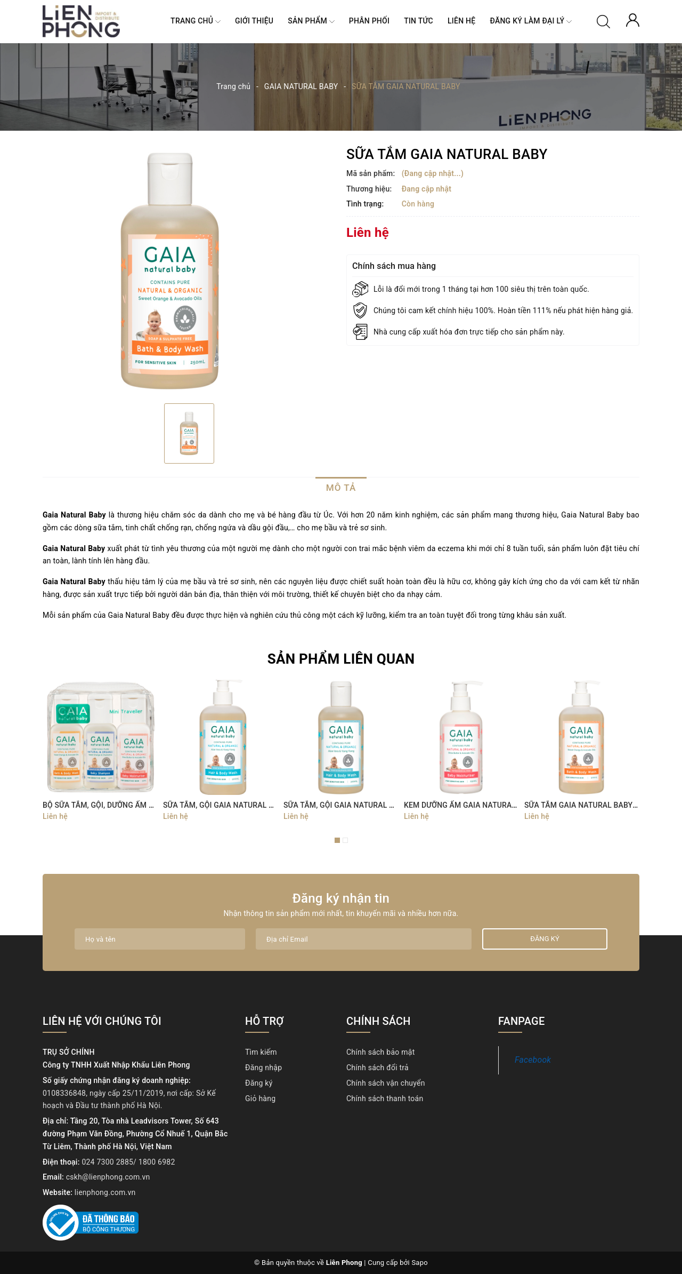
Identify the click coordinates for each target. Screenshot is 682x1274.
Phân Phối (369, 21)
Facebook (533, 1060)
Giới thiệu (254, 21)
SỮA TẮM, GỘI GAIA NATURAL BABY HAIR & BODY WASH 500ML (273, 805)
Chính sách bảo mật (380, 1052)
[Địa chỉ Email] (364, 939)
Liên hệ (461, 21)
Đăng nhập (263, 1067)
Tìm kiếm (261, 1052)
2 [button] (345, 840)
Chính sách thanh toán (384, 1098)
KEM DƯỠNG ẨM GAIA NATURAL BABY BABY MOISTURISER (506, 805)
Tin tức (418, 21)
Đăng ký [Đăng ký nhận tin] (544, 939)
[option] (189, 271)
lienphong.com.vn (105, 1192)
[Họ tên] (160, 939)
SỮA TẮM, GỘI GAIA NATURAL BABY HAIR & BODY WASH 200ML (394, 805)
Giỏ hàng (260, 1098)
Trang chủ (195, 21)
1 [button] (337, 840)
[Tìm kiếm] (603, 21)
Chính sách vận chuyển (385, 1083)
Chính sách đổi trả (377, 1067)
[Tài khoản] (632, 19)
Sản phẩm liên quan (341, 659)
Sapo (419, 1263)
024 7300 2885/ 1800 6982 (128, 1162)
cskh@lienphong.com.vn (108, 1177)
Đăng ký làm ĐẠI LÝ (531, 21)
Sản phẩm (311, 21)
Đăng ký (259, 1083)
